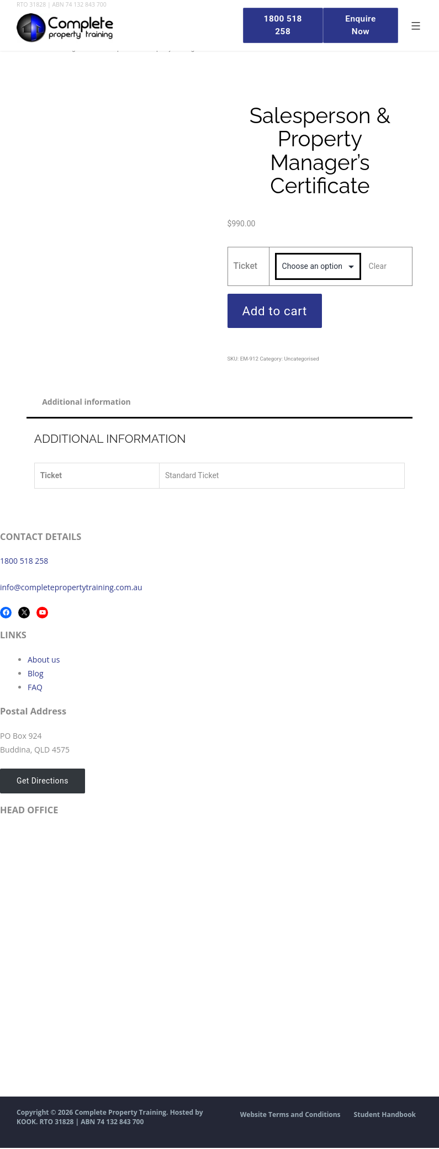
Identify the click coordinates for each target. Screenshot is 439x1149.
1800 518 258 (24, 561)
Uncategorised (301, 359)
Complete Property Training (120, 1113)
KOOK (26, 1122)
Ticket (246, 266)
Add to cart (275, 311)
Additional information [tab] (87, 401)
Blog (36, 674)
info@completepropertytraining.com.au (71, 588)
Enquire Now (359, 25)
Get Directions (41, 781)
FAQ (35, 687)
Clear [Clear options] (378, 265)
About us (44, 660)
